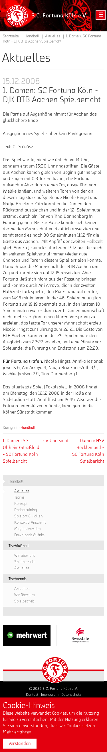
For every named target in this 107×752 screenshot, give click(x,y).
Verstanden (20, 743)
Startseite (11, 36)
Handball (28, 428)
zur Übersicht (55, 440)
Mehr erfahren (17, 732)
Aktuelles (52, 36)
